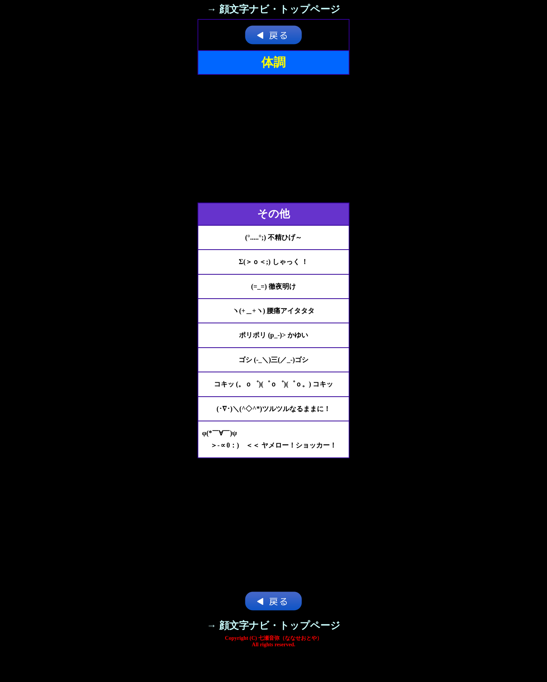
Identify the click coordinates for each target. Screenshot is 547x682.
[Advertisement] (273, 138)
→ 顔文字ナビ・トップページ (273, 9)
